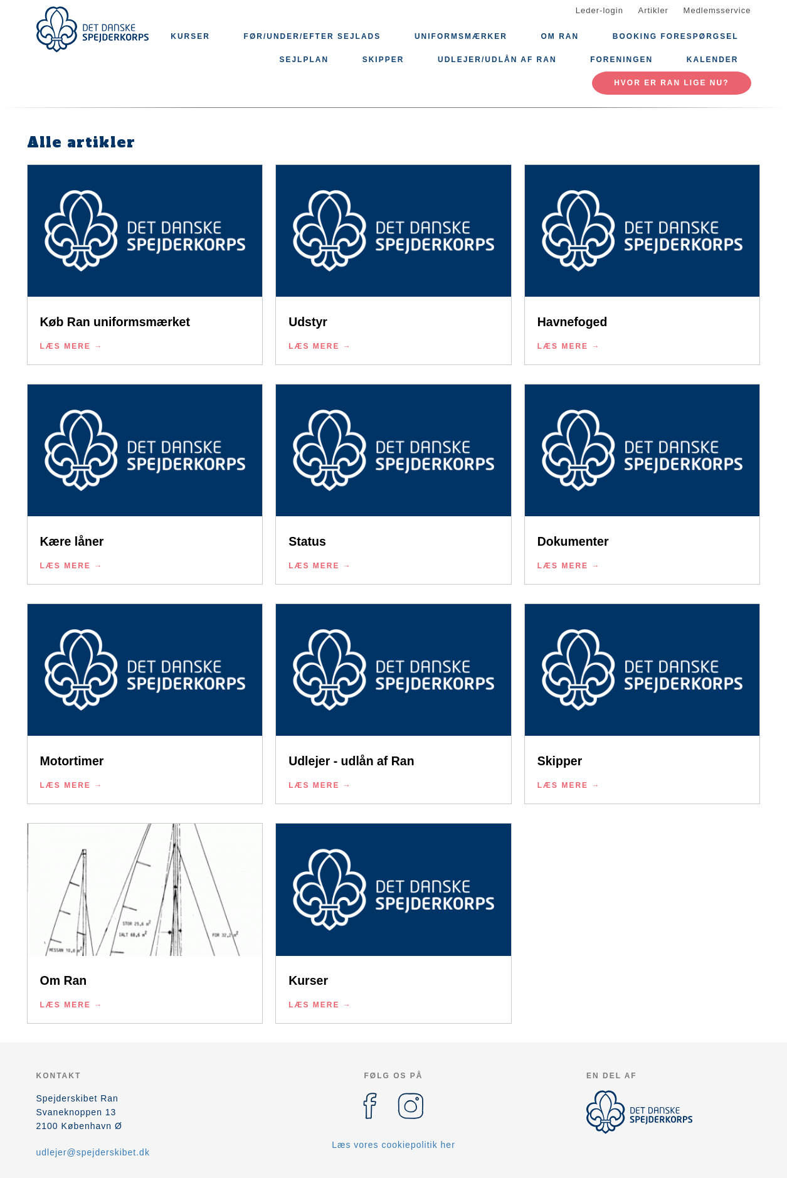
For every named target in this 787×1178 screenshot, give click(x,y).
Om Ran (560, 36)
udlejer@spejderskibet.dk (93, 1152)
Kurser (190, 36)
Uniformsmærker (461, 36)
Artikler (653, 10)
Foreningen (621, 59)
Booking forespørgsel (676, 36)
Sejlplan (304, 59)
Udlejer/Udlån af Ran (497, 59)
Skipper (383, 59)
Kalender (713, 59)
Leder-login (599, 10)
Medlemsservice (717, 10)
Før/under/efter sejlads (312, 36)
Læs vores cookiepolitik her (393, 1145)
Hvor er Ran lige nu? (671, 82)
